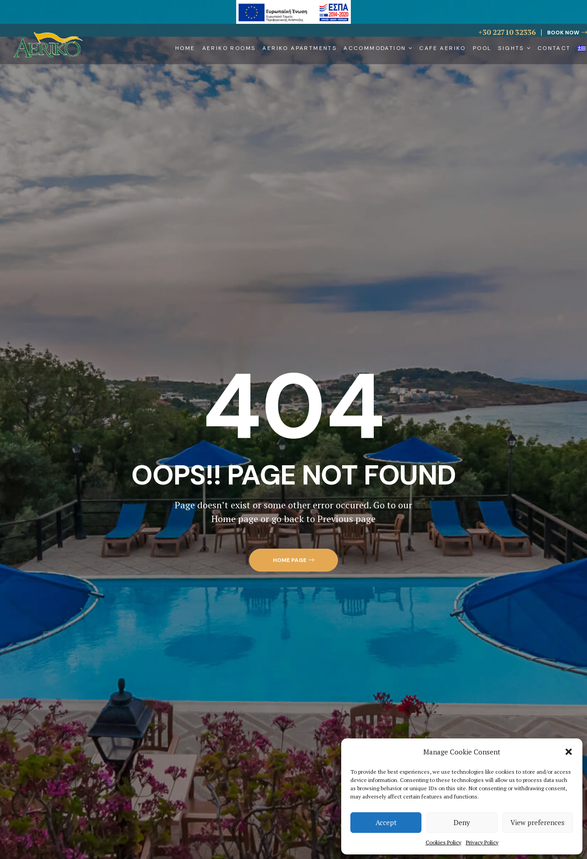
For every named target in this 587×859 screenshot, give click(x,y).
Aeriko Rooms (229, 48)
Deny (462, 822)
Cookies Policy (443, 842)
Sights (514, 48)
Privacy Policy (482, 842)
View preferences (537, 822)
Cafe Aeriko (442, 48)
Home (185, 48)
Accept (386, 822)
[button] (568, 751)
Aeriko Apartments (299, 48)
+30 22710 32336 (507, 32)
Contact (554, 48)
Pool (482, 48)
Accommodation (377, 48)
